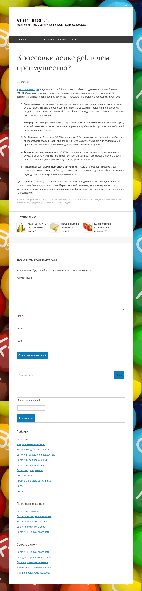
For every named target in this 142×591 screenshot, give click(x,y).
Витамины (22, 439)
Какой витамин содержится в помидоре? (102, 227)
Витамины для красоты (30, 470)
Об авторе (49, 39)
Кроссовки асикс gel (28, 89)
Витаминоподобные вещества (33, 449)
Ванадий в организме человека (34, 557)
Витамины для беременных (32, 460)
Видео (20, 485)
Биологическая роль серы (31, 526)
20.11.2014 (22, 199)
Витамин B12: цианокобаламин (34, 532)
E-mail (21, 328)
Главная (21, 39)
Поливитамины (25, 475)
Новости (21, 491)
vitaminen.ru (34, 20)
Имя (20, 316)
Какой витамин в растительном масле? (37, 227)
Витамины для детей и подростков (36, 454)
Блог (74, 39)
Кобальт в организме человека (34, 567)
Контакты (63, 39)
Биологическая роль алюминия (34, 516)
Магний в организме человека (33, 572)
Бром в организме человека (32, 562)
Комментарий (24, 277)
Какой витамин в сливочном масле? (70, 227)
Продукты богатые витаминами (55, 199)
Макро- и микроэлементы (31, 444)
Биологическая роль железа (32, 521)
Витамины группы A (28, 511)
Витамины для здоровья (30, 465)
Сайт (19, 341)
